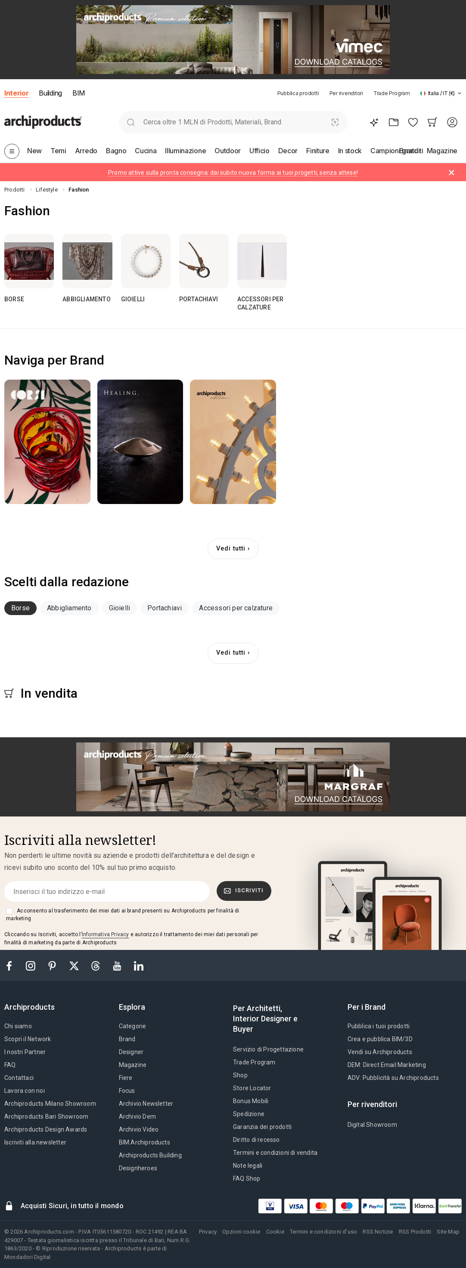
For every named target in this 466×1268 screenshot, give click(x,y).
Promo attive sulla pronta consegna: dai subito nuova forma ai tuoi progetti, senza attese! (233, 172)
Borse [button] (20, 608)
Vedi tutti (230, 548)
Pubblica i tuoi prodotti (379, 1026)
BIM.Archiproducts (144, 1142)
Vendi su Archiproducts (380, 1051)
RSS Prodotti (415, 1231)
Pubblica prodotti (298, 93)
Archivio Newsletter (146, 1103)
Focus (127, 1090)
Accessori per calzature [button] (236, 608)
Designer (131, 1051)
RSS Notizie (378, 1231)
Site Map (448, 1231)
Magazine (133, 1064)
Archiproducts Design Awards (45, 1129)
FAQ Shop (247, 1178)
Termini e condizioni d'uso (323, 1231)
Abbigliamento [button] (69, 608)
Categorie (132, 1026)
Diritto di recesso (256, 1139)
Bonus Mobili (250, 1101)
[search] (131, 122)
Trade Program (391, 93)
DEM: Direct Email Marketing (387, 1064)
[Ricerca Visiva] (335, 122)
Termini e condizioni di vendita (275, 1152)
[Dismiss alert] (451, 173)
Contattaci (19, 1077)
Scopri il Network (27, 1039)
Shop (240, 1075)
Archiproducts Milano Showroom (50, 1103)
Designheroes (138, 1168)
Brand (127, 1039)
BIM (78, 93)
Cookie (275, 1231)
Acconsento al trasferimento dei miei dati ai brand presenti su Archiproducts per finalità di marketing (122, 915)
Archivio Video (139, 1129)
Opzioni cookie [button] (241, 1231)
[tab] (459, 93)
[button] (441, 93)
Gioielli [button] (119, 608)
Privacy (208, 1231)
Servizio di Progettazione (268, 1049)
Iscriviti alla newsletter (35, 1142)
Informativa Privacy (105, 934)
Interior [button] (16, 93)
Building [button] (50, 93)
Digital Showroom (372, 1124)
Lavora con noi (24, 1090)
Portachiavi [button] (164, 608)
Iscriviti (244, 890)
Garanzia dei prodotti (262, 1126)
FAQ (10, 1064)
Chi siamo (18, 1026)
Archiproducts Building (150, 1155)
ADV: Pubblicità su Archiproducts (393, 1077)
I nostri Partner (25, 1051)
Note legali (247, 1165)
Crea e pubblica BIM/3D (380, 1039)
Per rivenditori (346, 93)
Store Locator (252, 1088)
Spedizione (248, 1113)
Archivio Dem (137, 1116)
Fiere (126, 1077)
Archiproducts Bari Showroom (46, 1116)
